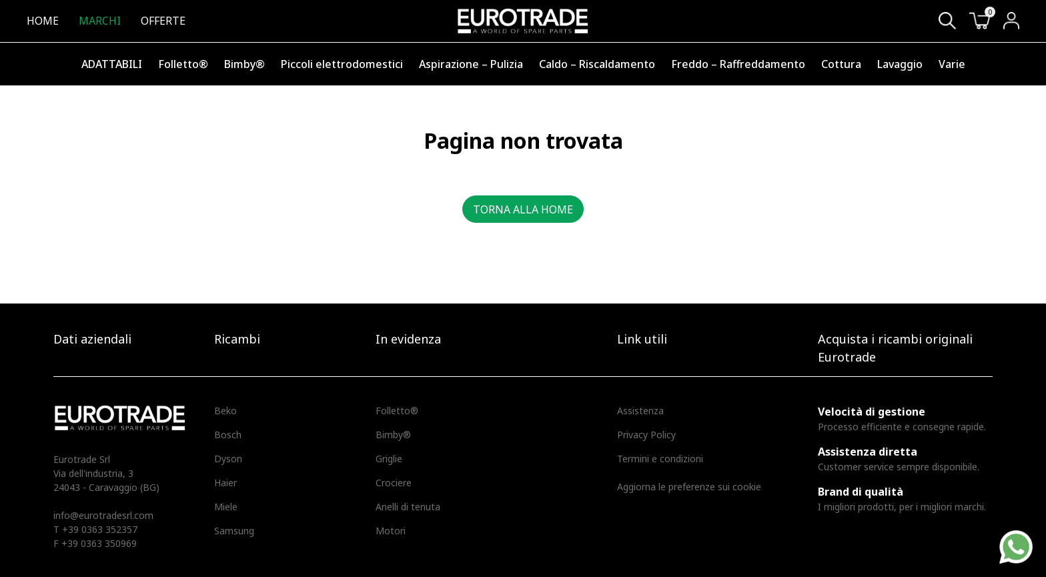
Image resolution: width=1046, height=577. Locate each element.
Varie (952, 64)
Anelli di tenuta (408, 506)
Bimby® (244, 64)
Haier (225, 482)
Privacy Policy (646, 434)
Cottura (841, 64)
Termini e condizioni (660, 458)
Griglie (389, 458)
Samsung (234, 530)
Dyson (228, 458)
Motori (391, 530)
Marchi (100, 20)
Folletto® (183, 64)
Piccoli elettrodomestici (342, 64)
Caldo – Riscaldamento (597, 64)
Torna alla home (523, 209)
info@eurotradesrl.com (103, 515)
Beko (225, 410)
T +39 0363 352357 (95, 529)
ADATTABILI (111, 64)
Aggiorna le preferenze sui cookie (689, 486)
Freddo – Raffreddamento (738, 64)
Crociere (394, 482)
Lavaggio (900, 64)
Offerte (163, 20)
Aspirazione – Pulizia (471, 64)
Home (43, 20)
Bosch (227, 434)
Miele (225, 506)
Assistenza (640, 410)
